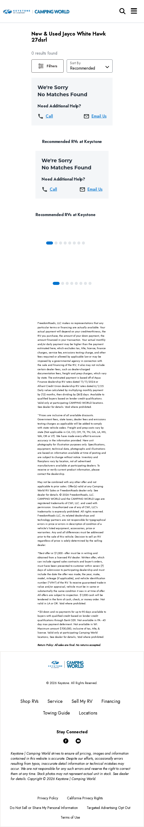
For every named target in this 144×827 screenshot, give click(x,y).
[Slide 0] (49, 243)
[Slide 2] (60, 243)
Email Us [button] (94, 116)
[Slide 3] (65, 243)
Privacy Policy (48, 798)
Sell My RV (82, 701)
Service (55, 701)
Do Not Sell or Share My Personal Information (44, 807)
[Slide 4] (69, 243)
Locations (88, 713)
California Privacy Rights (85, 798)
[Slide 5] (74, 243)
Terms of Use (70, 817)
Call (45, 116)
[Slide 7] (83, 243)
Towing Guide (56, 713)
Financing (110, 701)
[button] (47, 66)
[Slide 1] (56, 243)
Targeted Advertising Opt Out (108, 807)
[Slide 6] (78, 243)
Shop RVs (29, 701)
